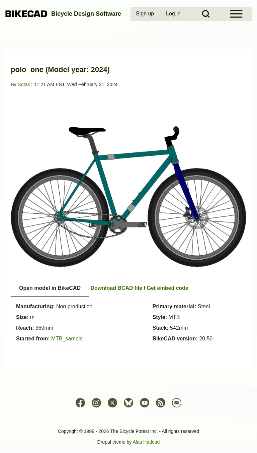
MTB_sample (67, 338)
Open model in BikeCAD (50, 288)
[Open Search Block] (206, 14)
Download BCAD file (116, 288)
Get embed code (167, 288)
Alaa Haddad (146, 442)
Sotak (24, 84)
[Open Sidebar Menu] (236, 14)
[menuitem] (146, 14)
